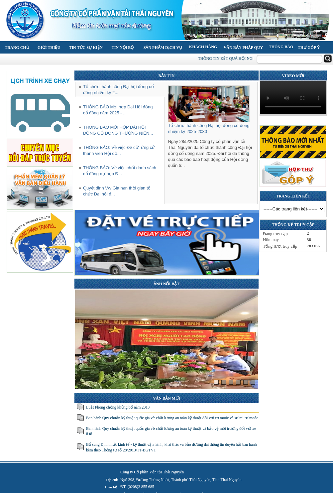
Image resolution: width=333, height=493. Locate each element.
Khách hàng (203, 47)
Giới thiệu (49, 47)
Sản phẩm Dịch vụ (163, 47)
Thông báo (281, 47)
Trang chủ (17, 47)
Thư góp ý (309, 47)
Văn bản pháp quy (243, 47)
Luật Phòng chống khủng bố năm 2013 (118, 407)
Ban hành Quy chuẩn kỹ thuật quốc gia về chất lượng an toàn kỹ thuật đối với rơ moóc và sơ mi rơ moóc (172, 418)
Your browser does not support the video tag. (293, 97)
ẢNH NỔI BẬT (166, 284)
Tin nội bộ (123, 47)
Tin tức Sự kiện (85, 47)
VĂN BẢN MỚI (166, 398)
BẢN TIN (167, 75)
